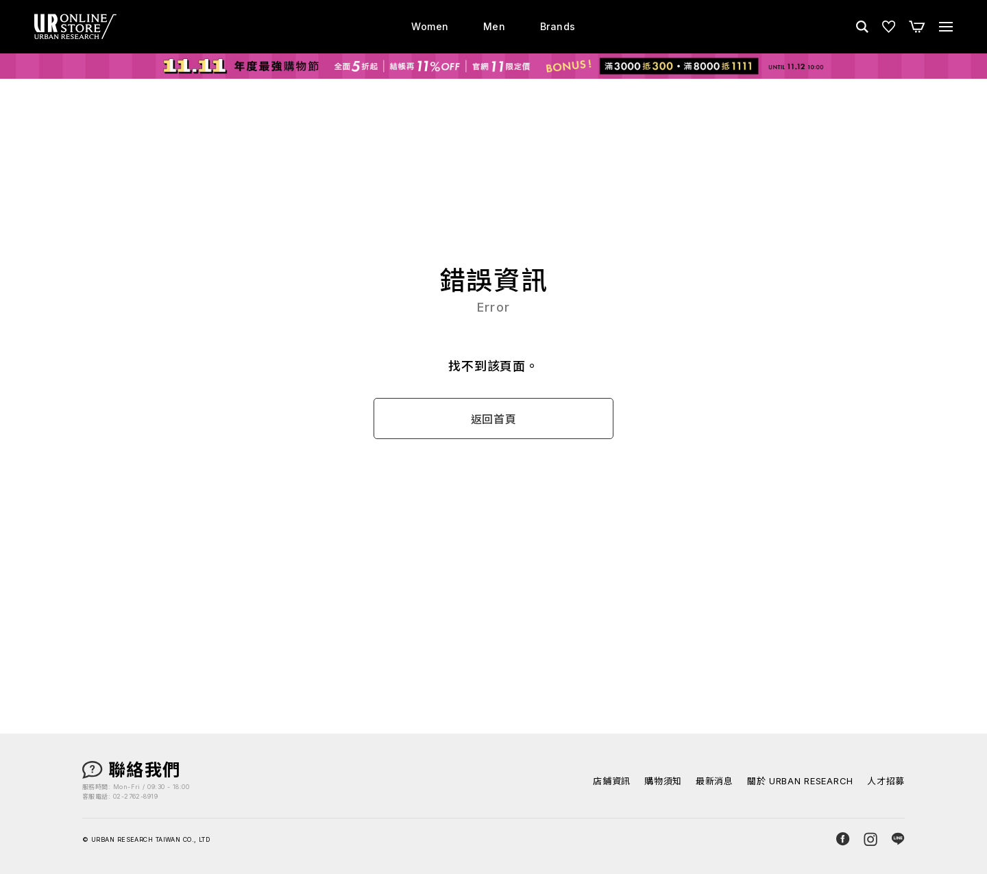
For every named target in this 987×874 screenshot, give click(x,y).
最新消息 (714, 781)
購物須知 (663, 781)
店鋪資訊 (612, 781)
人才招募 (886, 781)
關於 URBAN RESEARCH (800, 781)
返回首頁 (494, 419)
